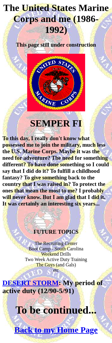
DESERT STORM (30, 283)
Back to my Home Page (56, 329)
